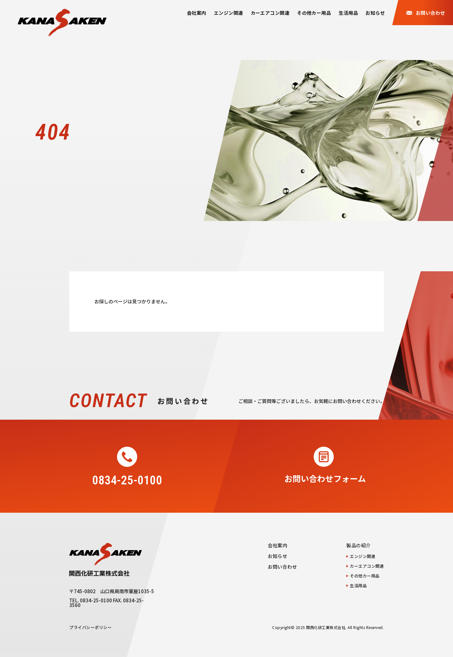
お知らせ (375, 12)
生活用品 (348, 12)
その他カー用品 (314, 12)
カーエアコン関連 (270, 12)
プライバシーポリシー (90, 627)
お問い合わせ (282, 566)
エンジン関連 (228, 12)
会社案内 (196, 12)
